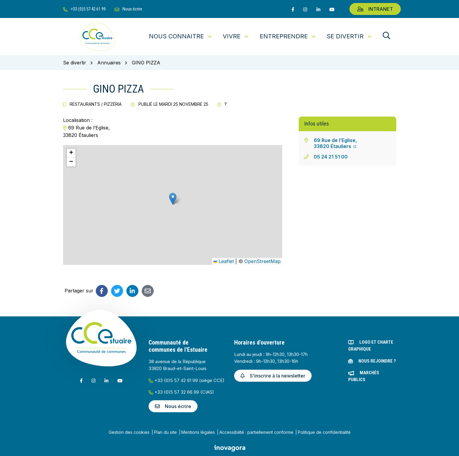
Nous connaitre (181, 36)
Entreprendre (288, 36)
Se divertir (350, 36)
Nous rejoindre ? (377, 361)
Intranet (375, 9)
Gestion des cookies (129, 432)
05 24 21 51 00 (331, 157)
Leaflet (223, 261)
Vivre (236, 36)
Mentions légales (198, 432)
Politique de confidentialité (324, 432)
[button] (173, 199)
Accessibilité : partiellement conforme (256, 432)
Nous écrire (173, 406)
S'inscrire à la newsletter (272, 376)
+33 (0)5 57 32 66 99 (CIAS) (181, 392)
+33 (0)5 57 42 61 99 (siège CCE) (187, 380)
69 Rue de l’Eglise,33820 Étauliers (335, 143)
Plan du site (165, 432)
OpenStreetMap (262, 261)
